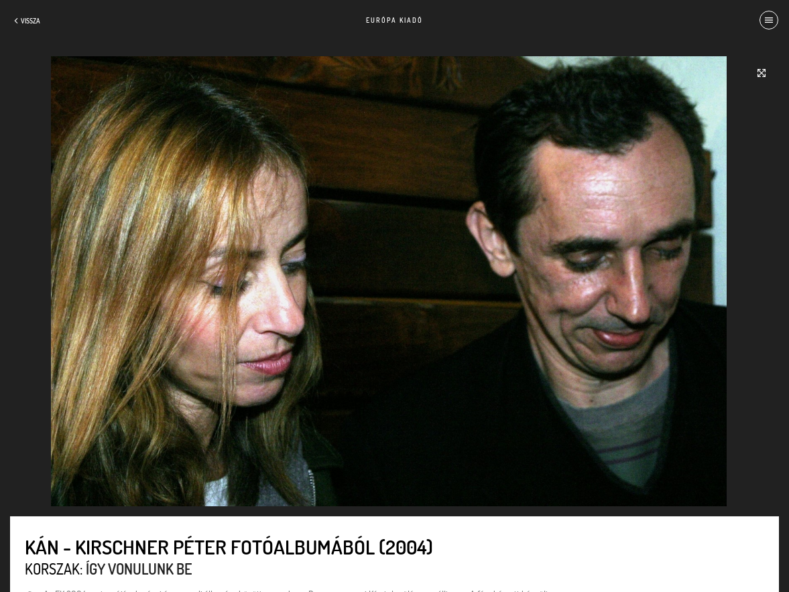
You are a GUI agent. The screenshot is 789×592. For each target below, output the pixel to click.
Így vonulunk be (139, 568)
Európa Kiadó (394, 20)
